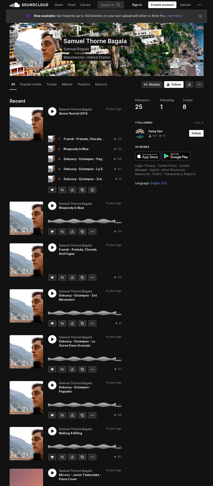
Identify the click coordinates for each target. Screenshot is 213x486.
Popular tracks (31, 84)
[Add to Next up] (92, 190)
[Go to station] (152, 84)
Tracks (52, 84)
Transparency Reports (179, 174)
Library (85, 4)
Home (59, 4)
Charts (157, 174)
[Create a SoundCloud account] (162, 4)
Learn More (174, 16)
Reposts (101, 84)
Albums (67, 84)
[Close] (200, 16)
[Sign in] (137, 4)
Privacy (150, 165)
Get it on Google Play (176, 156)
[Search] (110, 5)
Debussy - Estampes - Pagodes (86, 159)
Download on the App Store (147, 156)
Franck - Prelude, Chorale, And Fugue (91, 139)
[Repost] (62, 190)
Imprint (154, 170)
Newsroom (142, 174)
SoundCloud (29, 5)
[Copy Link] (82, 190)
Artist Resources (173, 170)
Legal (139, 165)
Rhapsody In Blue (76, 149)
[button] (200, 5)
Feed (71, 4)
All (13, 84)
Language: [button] (151, 183)
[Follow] (174, 84)
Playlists (84, 84)
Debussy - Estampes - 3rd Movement (91, 179)
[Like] (52, 190)
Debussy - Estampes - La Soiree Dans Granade (98, 169)
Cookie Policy (167, 165)
